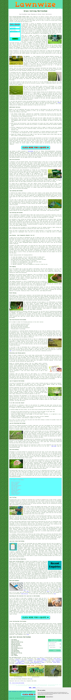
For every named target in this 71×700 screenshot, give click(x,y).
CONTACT (55, 8)
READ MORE (54, 446)
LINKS (48, 8)
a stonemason (19, 662)
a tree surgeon (58, 659)
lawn (39, 207)
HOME (45, 8)
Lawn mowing (12, 151)
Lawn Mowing (24, 691)
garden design (56, 662)
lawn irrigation (57, 383)
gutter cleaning (56, 661)
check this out (24, 593)
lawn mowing (17, 156)
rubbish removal (41, 658)
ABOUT (51, 8)
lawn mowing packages (31, 24)
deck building (21, 661)
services (39, 663)
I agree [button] (39, 696)
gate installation (38, 661)
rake (10, 350)
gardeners (17, 659)
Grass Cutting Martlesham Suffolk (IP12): (19, 16)
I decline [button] (43, 696)
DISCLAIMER (59, 8)
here (55, 593)
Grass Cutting (14, 691)
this (28, 591)
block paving (57, 658)
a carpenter (30, 659)
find (13, 623)
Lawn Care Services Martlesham (20, 637)
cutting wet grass (57, 405)
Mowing (10, 109)
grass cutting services (55, 27)
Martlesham (30, 151)
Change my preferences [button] (49, 696)
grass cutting (43, 86)
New (17, 691)
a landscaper (44, 659)
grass (34, 201)
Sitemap (10, 691)
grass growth (54, 195)
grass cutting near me (28, 566)
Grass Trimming (29, 691)
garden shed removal (20, 663)
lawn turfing (51, 506)
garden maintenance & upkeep (37, 662)
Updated (20, 691)
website (59, 102)
